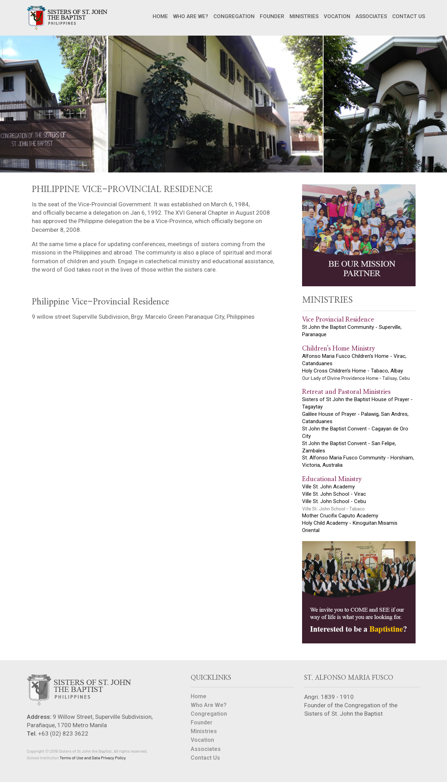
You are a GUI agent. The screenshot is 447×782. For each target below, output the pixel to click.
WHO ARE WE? (190, 16)
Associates (206, 749)
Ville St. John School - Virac (334, 494)
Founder (201, 722)
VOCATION (337, 16)
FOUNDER (272, 16)
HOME (160, 16)
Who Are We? (209, 705)
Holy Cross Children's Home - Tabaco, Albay (352, 371)
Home (198, 696)
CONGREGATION (234, 16)
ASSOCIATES (371, 16)
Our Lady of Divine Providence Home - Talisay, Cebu (356, 378)
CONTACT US (408, 16)
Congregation (209, 713)
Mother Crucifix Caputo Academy (340, 515)
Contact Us (205, 757)
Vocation (202, 740)
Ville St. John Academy (328, 487)
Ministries (204, 731)
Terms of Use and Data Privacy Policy (93, 757)
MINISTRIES (304, 16)
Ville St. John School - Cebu (334, 501)
